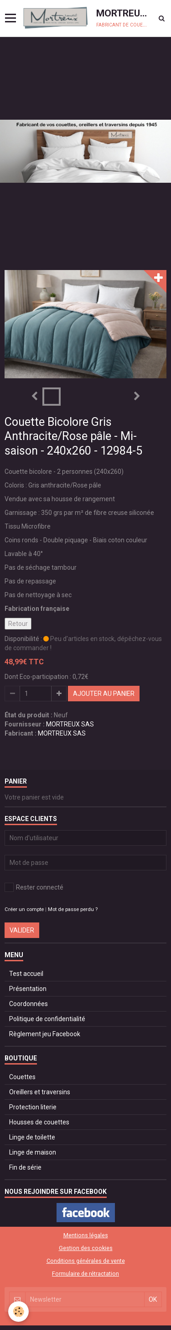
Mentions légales (85, 1235)
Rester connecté (34, 887)
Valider (22, 930)
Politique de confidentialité (47, 1019)
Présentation (28, 988)
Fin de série (25, 1167)
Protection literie (33, 1107)
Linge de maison (32, 1152)
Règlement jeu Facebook (44, 1034)
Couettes (22, 1077)
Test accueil (26, 973)
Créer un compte (24, 909)
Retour (18, 623)
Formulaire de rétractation (85, 1273)
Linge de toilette (32, 1137)
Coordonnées (28, 1003)
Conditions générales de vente (86, 1260)
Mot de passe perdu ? (73, 909)
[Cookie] (18, 1311)
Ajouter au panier (104, 693)
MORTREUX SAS (70, 724)
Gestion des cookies (86, 1248)
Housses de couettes (39, 1122)
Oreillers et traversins (39, 1092)
